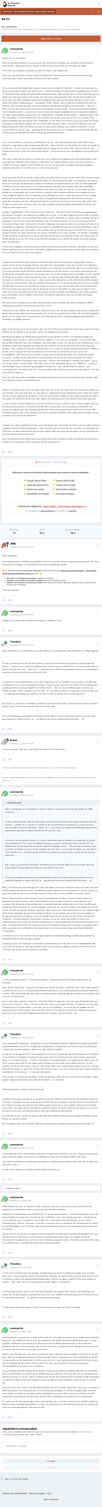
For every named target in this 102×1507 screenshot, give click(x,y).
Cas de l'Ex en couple (66, 485)
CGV (49, 1493)
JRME (13, 543)
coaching (72, 511)
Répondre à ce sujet (51, 38)
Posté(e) (21, 52)
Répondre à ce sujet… (16, 1446)
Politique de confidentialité (14, 1493)
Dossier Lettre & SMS (65, 480)
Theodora (15, 641)
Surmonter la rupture (65, 493)
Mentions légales (37, 1493)
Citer (10, 452)
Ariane (13, 740)
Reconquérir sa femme (66, 489)
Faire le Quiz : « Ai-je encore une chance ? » (65, 506)
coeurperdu (11, 27)
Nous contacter (51, 1499)
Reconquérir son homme (38, 493)
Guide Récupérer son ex (38, 485)
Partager (51, 1461)
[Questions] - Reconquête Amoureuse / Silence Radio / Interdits (51, 29)
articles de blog (47, 511)
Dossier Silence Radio (36, 480)
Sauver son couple (35, 489)
